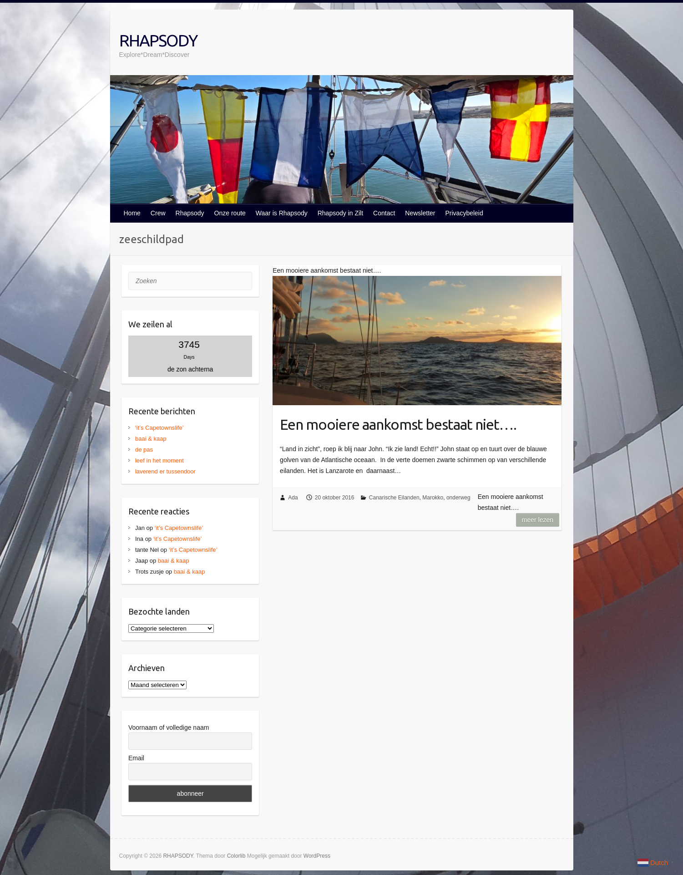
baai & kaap (151, 438)
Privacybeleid (464, 213)
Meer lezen (537, 520)
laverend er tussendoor (165, 471)
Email (136, 758)
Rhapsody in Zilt (340, 213)
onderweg (458, 497)
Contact (384, 213)
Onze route (230, 213)
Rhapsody (190, 213)
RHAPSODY (158, 40)
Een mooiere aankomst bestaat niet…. (398, 424)
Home (132, 213)
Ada (293, 497)
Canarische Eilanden (394, 497)
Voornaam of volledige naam (168, 727)
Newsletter (420, 213)
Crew (158, 213)
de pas (144, 449)
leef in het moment (159, 460)
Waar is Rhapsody (282, 213)
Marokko (432, 497)
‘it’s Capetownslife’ (159, 427)
